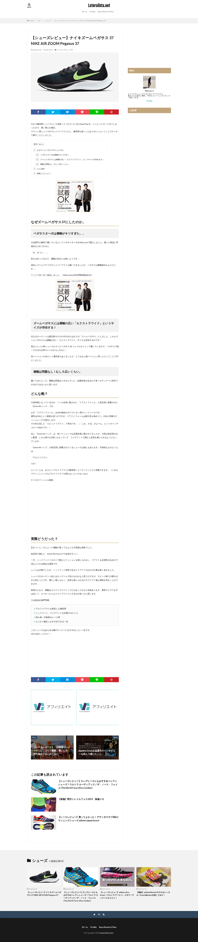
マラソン (66, 50)
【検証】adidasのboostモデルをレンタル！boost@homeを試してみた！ (153, 893)
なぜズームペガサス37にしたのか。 (49, 150)
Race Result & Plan (106, 11)
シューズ (47, 21)
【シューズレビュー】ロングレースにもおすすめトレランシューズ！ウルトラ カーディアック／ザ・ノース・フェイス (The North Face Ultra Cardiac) (88, 784)
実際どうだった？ (42, 173)
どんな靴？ (39, 168)
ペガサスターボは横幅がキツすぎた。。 (53, 154)
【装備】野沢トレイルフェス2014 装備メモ (81, 799)
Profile (92, 11)
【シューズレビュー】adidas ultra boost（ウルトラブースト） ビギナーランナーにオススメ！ (117, 895)
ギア (39, 21)
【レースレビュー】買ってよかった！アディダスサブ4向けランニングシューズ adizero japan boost (88, 819)
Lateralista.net (99, 6)
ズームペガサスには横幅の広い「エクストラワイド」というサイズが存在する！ (69, 159)
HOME (31, 21)
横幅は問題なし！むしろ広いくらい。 (52, 164)
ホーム (84, 11)
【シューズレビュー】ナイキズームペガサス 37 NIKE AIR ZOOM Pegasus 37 (80, 21)
